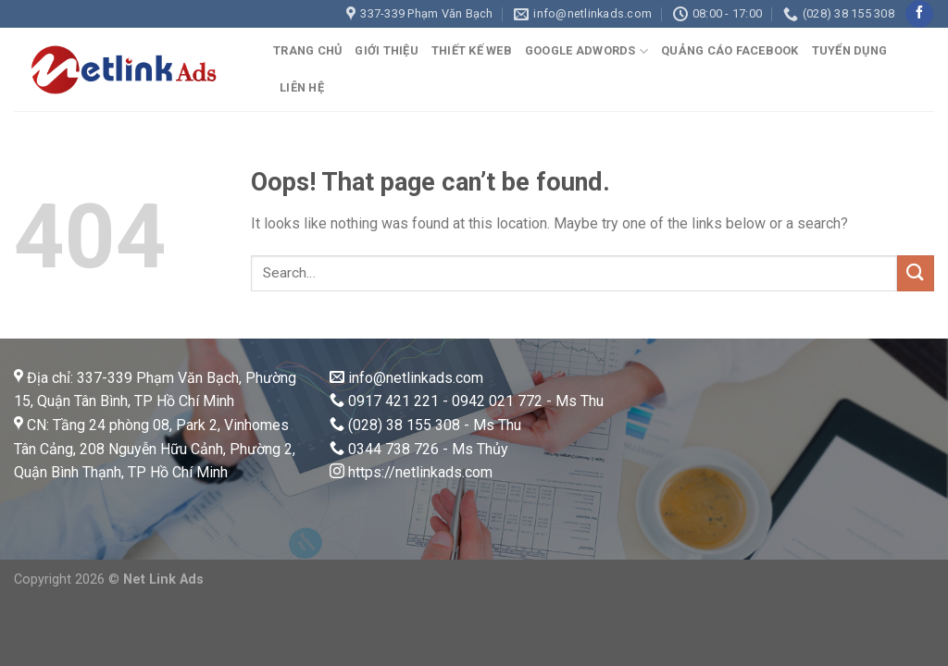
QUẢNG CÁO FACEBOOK (730, 50)
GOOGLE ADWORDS (586, 51)
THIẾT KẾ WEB (471, 50)
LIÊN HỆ (302, 87)
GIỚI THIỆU (386, 50)
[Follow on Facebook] (918, 14)
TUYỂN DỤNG (850, 50)
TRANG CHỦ (307, 50)
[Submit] (915, 273)
